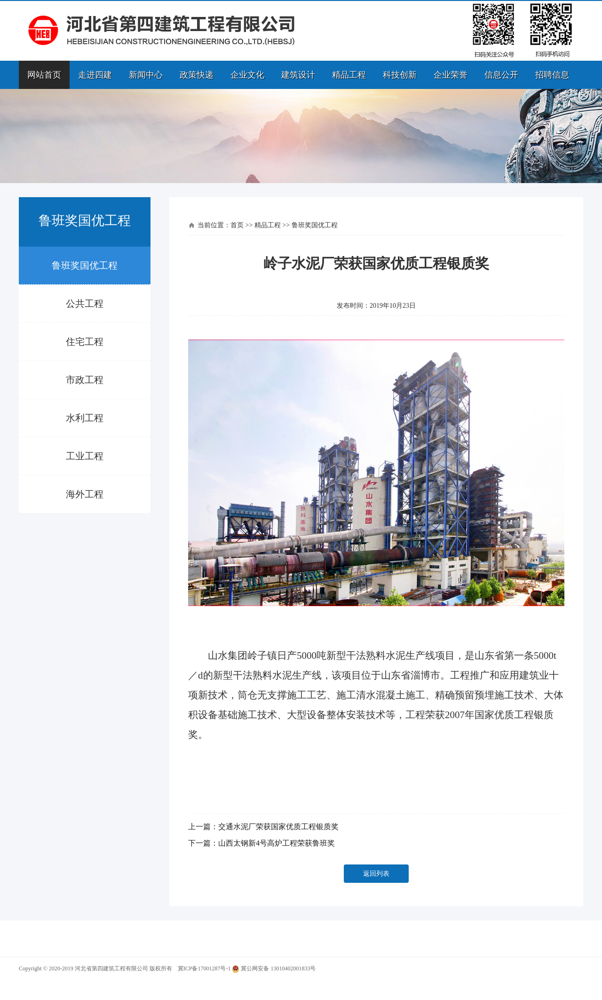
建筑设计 (298, 75)
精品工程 (349, 75)
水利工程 (84, 418)
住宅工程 (84, 341)
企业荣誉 (450, 75)
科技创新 (400, 75)
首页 (237, 225)
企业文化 (247, 75)
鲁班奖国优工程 (85, 265)
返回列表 (376, 873)
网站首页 (44, 75)
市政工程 (84, 380)
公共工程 (84, 303)
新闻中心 (146, 75)
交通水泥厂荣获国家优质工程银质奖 (278, 827)
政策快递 (197, 75)
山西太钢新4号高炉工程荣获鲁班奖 (276, 843)
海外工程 (84, 494)
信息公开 (501, 75)
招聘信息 (552, 75)
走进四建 (95, 75)
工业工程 (84, 456)
